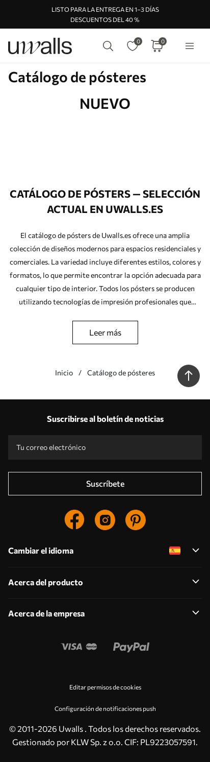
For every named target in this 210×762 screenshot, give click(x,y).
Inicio (64, 372)
